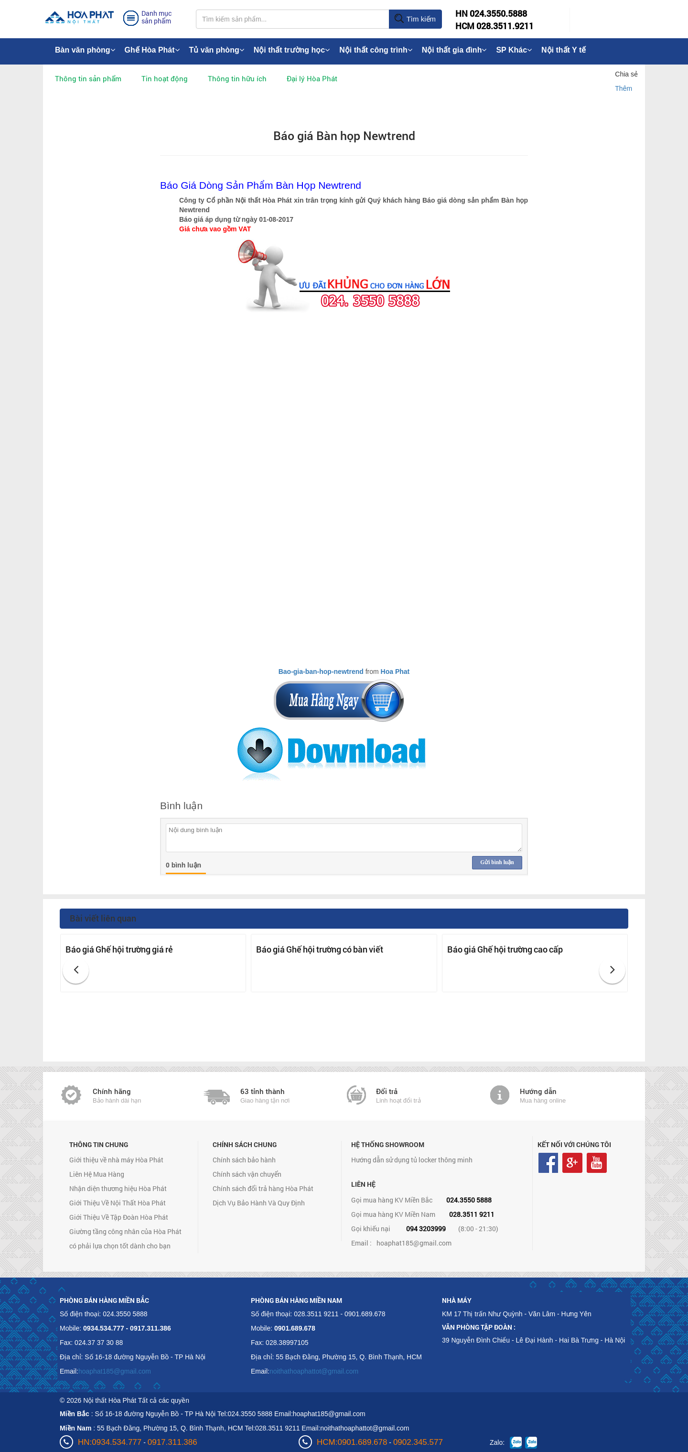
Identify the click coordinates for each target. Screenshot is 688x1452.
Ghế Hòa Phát (152, 50)
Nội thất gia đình (454, 50)
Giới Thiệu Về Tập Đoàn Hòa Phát (118, 1217)
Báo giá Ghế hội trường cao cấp (505, 949)
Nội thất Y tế (563, 50)
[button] (76, 970)
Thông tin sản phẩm (88, 78)
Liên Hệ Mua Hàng (96, 1174)
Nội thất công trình (375, 50)
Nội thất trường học (292, 50)
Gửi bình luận (497, 862)
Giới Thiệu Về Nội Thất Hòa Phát (117, 1202)
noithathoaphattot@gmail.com (313, 1371)
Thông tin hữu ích (237, 78)
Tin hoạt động (164, 78)
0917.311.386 (172, 1442)
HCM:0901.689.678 (352, 1442)
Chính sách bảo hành (244, 1159)
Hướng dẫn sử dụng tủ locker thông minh (412, 1159)
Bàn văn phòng (85, 50)
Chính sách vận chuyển (247, 1174)
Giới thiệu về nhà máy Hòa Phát (116, 1159)
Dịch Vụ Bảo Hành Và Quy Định (259, 1202)
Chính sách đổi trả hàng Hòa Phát (263, 1188)
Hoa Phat (395, 671)
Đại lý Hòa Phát (312, 78)
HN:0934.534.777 (109, 1442)
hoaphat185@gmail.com (414, 1242)
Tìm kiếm (415, 19)
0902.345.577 (418, 1442)
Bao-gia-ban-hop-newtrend (321, 671)
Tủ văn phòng (216, 50)
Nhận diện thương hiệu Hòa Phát (118, 1188)
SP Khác (514, 50)
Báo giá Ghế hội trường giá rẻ (119, 949)
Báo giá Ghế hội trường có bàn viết (319, 949)
